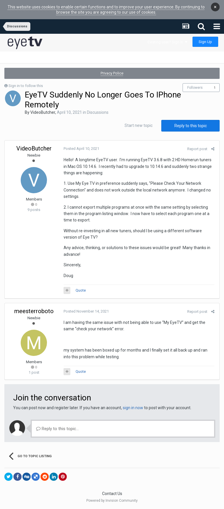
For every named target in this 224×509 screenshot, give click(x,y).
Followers (195, 88)
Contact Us (112, 493)
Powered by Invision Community (112, 501)
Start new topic (139, 125)
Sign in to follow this (25, 86)
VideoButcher (42, 112)
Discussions (97, 112)
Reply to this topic (190, 125)
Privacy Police (112, 73)
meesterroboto (34, 311)
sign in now (133, 407)
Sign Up (205, 42)
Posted (81, 148)
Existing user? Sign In (167, 42)
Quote (80, 290)
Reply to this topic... (57, 428)
